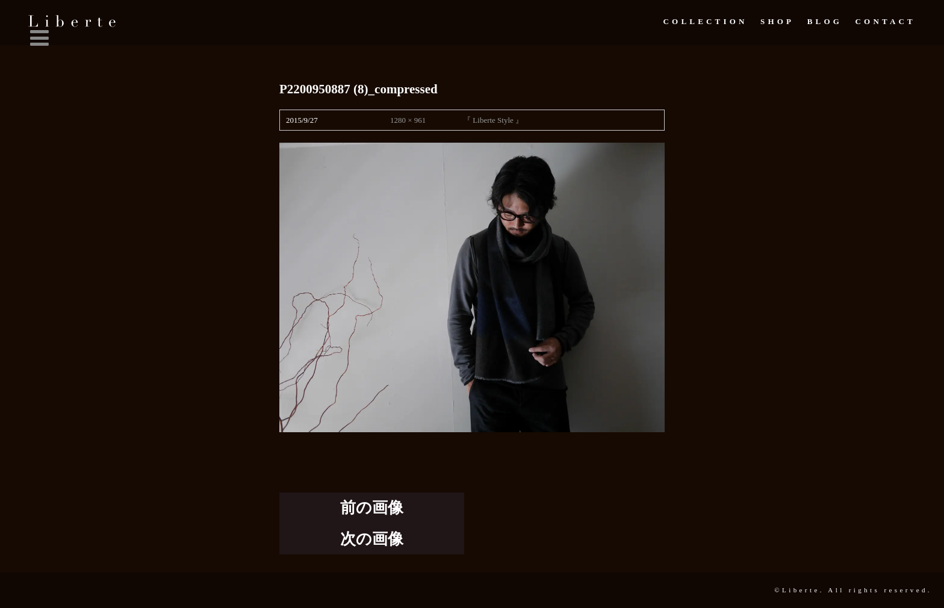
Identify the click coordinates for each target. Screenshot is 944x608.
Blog (824, 21)
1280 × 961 (408, 120)
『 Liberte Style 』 (493, 120)
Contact (886, 21)
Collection (705, 21)
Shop (777, 21)
